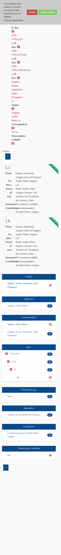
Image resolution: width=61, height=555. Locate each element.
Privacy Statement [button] (13, 20)
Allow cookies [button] (47, 12)
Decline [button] (32, 12)
